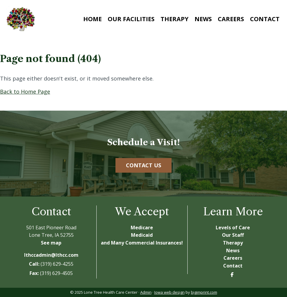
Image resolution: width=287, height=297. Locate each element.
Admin (146, 292)
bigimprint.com (204, 292)
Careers (231, 19)
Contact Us (143, 165)
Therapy (175, 19)
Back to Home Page (25, 91)
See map (51, 242)
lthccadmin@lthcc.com (51, 255)
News (203, 19)
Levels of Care (233, 227)
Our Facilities (131, 19)
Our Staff (233, 235)
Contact (265, 19)
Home (92, 19)
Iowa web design (169, 292)
